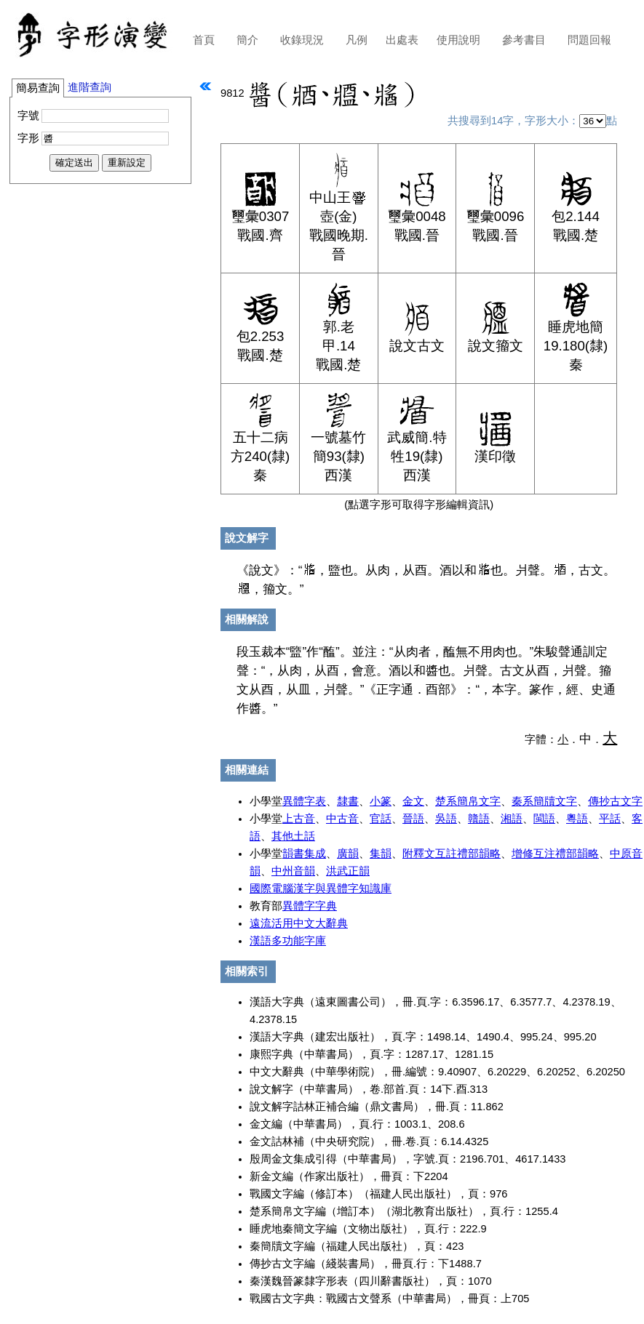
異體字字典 (309, 906)
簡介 (247, 40)
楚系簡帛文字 (468, 801)
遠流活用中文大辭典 (299, 923)
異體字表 (304, 801)
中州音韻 (293, 871)
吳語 (446, 819)
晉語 (413, 819)
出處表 (402, 40)
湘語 (511, 819)
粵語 (577, 819)
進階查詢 (89, 87)
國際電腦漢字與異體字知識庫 (320, 888)
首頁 (204, 40)
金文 (413, 801)
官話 (380, 819)
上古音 (298, 819)
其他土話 (293, 836)
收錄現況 (302, 40)
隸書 (348, 801)
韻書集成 (304, 853)
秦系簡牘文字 (544, 801)
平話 (610, 819)
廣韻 (348, 853)
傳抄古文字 (615, 801)
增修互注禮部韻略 (555, 853)
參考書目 (524, 40)
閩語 (544, 819)
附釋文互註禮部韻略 (451, 853)
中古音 (342, 819)
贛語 (479, 819)
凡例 (356, 40)
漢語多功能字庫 (288, 941)
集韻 (380, 853)
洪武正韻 (348, 871)
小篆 (380, 801)
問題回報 (589, 40)
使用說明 (458, 40)
